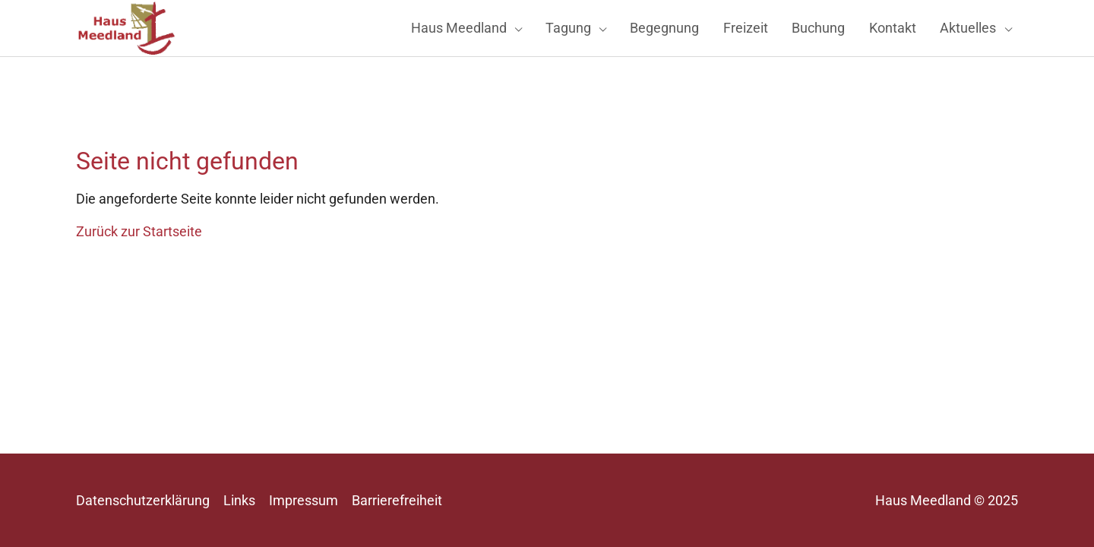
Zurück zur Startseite (139, 259)
